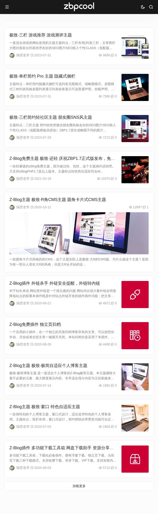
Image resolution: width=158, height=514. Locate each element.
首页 (24, 23)
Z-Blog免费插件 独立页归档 (35, 324)
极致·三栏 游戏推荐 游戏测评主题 (40, 35)
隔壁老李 (22, 55)
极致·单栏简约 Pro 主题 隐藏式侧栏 (42, 76)
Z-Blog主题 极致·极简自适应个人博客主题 (48, 365)
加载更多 (79, 486)
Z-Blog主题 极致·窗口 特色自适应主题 (44, 406)
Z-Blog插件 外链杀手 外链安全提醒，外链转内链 (54, 283)
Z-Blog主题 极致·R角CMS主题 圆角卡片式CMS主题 (57, 199)
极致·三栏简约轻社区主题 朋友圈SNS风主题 (50, 117)
